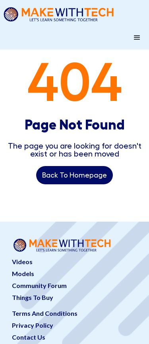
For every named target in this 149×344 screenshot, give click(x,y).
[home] (74, 13)
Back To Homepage (74, 175)
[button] (137, 38)
